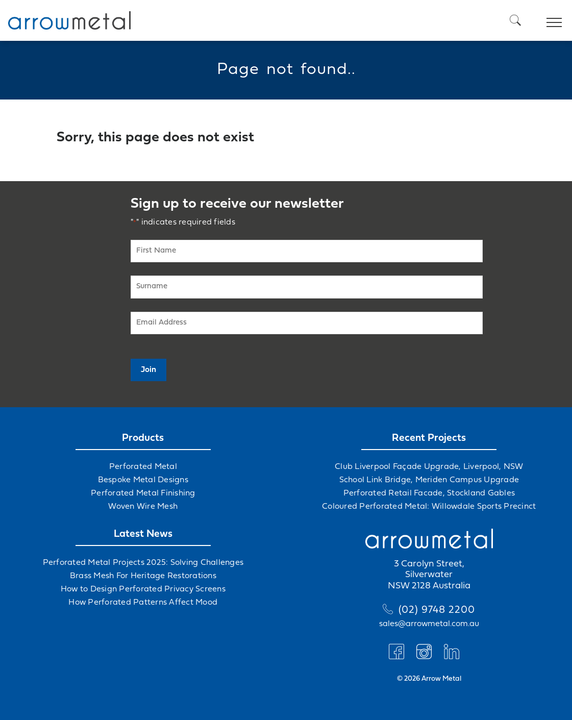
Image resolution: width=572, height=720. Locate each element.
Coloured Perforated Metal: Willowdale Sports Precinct (429, 507)
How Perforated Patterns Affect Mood (142, 603)
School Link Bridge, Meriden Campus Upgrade (429, 480)
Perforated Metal (143, 467)
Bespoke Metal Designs (143, 480)
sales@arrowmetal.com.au (429, 624)
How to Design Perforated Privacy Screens (143, 589)
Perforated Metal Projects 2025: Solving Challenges (143, 563)
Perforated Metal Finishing (143, 493)
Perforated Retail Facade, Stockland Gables (429, 493)
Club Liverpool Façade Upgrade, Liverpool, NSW (429, 467)
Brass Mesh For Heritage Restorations (143, 576)
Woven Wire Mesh (143, 507)
